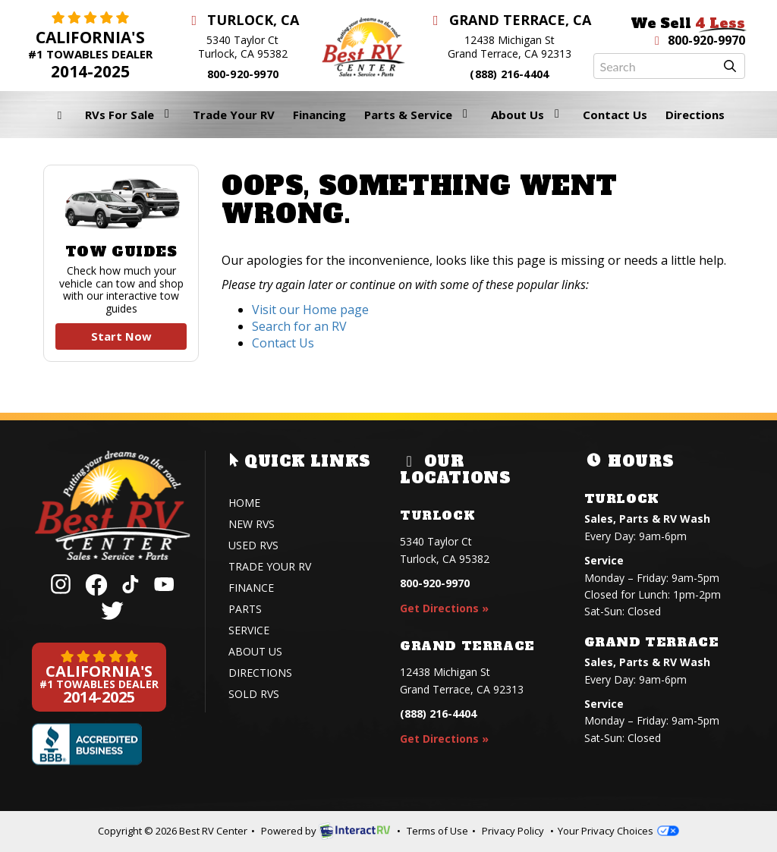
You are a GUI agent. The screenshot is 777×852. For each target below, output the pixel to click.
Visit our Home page (310, 309)
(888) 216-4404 (509, 74)
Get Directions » (444, 608)
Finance (251, 587)
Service (248, 630)
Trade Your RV (234, 114)
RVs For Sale (130, 114)
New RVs (251, 524)
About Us (528, 114)
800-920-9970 (242, 74)
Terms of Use (437, 831)
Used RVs (253, 545)
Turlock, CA (243, 20)
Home (244, 502)
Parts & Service (418, 114)
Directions (695, 114)
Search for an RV (299, 326)
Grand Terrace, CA (509, 20)
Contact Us (615, 114)
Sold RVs (253, 694)
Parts (245, 609)
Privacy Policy (513, 831)
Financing (319, 114)
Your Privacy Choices (618, 831)
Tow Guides (121, 263)
